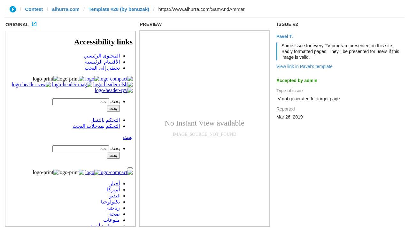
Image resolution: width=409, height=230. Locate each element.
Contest (34, 9)
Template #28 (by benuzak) (119, 9)
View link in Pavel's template (304, 66)
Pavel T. (284, 36)
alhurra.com (66, 9)
